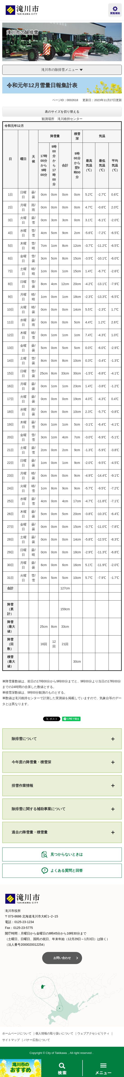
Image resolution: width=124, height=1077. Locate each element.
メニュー (103, 1068)
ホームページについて (16, 1033)
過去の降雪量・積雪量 (30, 832)
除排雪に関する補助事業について (38, 809)
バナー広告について (37, 1040)
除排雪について (24, 739)
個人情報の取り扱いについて (54, 1033)
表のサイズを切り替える (62, 111)
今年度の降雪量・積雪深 (31, 762)
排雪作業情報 (22, 785)
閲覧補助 (115, 10)
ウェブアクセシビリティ (93, 1033)
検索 (62, 1068)
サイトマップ (11, 1040)
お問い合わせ (62, 958)
